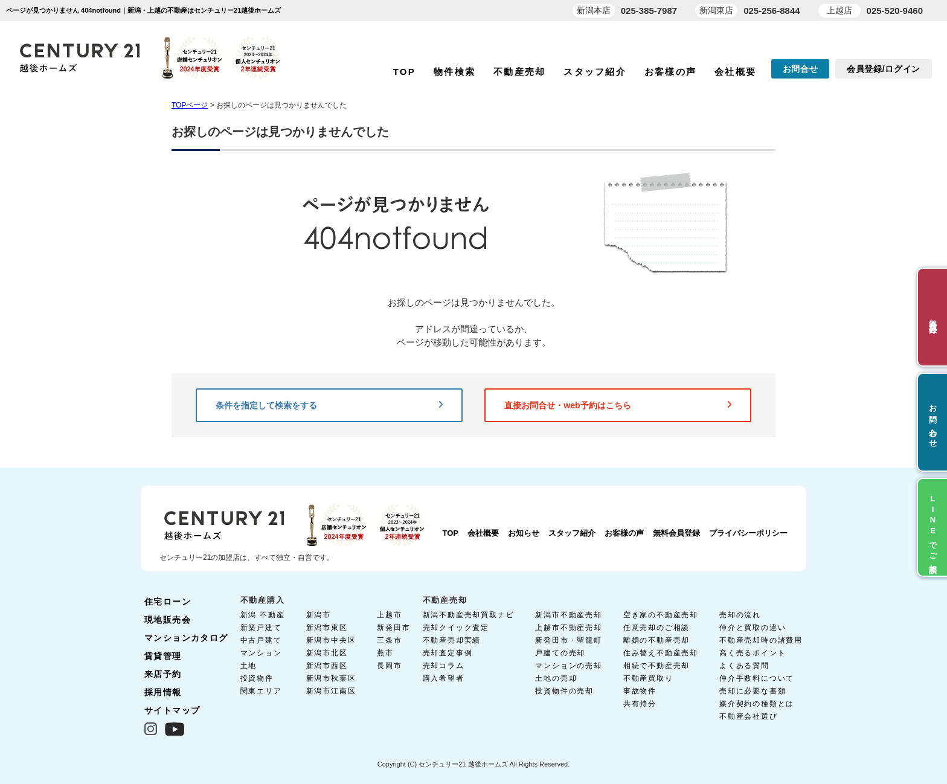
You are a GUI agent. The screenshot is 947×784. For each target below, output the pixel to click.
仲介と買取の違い (752, 627)
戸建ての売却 (560, 653)
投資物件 (257, 678)
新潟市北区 (327, 653)
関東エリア (261, 691)
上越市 (389, 615)
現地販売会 (167, 620)
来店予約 (163, 674)
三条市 (389, 640)
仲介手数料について (756, 678)
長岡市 (389, 665)
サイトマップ (172, 710)
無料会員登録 (676, 533)
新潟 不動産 (262, 615)
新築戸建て (261, 627)
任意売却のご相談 (656, 627)
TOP (404, 71)
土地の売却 (556, 678)
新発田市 (393, 627)
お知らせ (523, 533)
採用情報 (163, 692)
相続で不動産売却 (656, 665)
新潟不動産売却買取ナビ (469, 615)
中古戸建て (261, 640)
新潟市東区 (327, 627)
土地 (248, 665)
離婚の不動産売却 (656, 640)
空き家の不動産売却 (660, 615)
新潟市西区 (327, 665)
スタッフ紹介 (594, 71)
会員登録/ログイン (883, 69)
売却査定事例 (448, 653)
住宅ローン (167, 601)
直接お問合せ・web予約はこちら (617, 405)
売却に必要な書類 (752, 691)
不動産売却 (519, 71)
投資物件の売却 (564, 691)
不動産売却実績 (452, 640)
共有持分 (639, 703)
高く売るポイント (752, 653)
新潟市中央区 (331, 640)
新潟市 (318, 615)
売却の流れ (740, 615)
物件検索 (454, 71)
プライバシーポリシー (748, 533)
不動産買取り (648, 678)
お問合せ (800, 69)
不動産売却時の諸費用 (761, 640)
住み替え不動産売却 (660, 653)
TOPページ (190, 105)
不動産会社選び (748, 716)
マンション (261, 653)
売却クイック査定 (456, 627)
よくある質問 (744, 665)
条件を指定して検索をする (329, 405)
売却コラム (443, 665)
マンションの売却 (568, 665)
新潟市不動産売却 (568, 615)
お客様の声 (670, 71)
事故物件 (639, 691)
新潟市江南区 (331, 691)
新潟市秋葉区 (331, 678)
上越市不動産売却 (568, 627)
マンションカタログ (186, 638)
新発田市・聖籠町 (568, 640)
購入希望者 (443, 678)
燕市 (385, 653)
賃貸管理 (163, 656)
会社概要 (735, 71)
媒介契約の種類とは (756, 703)
